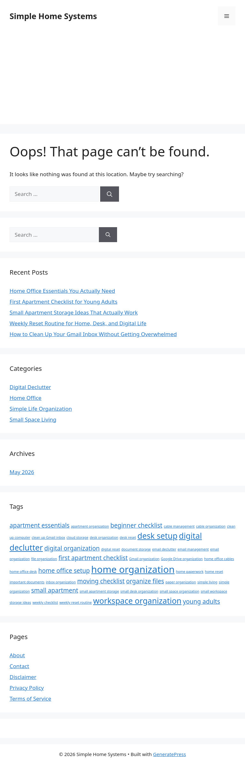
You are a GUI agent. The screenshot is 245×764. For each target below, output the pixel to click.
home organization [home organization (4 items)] (132, 569)
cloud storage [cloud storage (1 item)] (77, 537)
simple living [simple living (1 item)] (207, 582)
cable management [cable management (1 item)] (179, 526)
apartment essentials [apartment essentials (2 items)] (40, 525)
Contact (19, 666)
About (17, 655)
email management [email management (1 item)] (193, 549)
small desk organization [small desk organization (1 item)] (139, 591)
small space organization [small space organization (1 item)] (179, 591)
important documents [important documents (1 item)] (27, 582)
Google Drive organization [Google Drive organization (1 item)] (182, 559)
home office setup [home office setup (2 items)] (64, 570)
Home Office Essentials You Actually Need (62, 290)
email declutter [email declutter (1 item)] (164, 549)
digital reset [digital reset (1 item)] (110, 549)
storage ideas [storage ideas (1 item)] (20, 602)
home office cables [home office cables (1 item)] (219, 559)
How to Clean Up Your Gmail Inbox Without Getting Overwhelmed (93, 334)
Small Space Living (33, 419)
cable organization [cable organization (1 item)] (211, 526)
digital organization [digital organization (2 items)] (72, 548)
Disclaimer (23, 677)
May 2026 (22, 472)
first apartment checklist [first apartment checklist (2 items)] (93, 558)
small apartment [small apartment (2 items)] (54, 590)
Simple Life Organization (41, 408)
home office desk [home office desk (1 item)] (23, 571)
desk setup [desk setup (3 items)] (157, 535)
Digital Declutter (30, 387)
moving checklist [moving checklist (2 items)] (101, 581)
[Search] (109, 194)
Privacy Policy (27, 687)
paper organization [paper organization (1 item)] (181, 582)
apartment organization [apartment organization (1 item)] (90, 526)
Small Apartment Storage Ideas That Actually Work (74, 312)
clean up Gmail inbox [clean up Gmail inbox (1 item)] (48, 537)
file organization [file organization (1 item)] (44, 559)
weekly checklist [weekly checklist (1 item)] (45, 602)
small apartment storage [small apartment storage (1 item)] (99, 591)
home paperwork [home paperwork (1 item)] (190, 571)
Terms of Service (30, 698)
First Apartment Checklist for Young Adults (63, 301)
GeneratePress (169, 754)
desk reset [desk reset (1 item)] (128, 537)
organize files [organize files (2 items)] (145, 581)
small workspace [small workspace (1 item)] (214, 591)
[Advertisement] (122, 79)
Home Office (25, 397)
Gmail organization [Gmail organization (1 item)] (144, 559)
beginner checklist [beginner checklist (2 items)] (136, 525)
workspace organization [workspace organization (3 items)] (137, 600)
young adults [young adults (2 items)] (201, 601)
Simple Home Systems (53, 16)
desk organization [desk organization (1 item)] (104, 537)
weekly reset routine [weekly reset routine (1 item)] (75, 602)
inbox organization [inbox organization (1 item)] (61, 582)
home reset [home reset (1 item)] (214, 571)
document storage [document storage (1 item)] (136, 549)
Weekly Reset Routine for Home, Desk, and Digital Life (78, 323)
